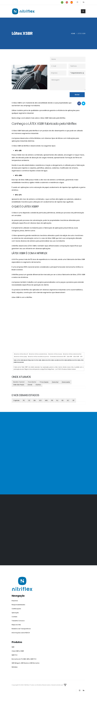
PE (24, 400)
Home (73, 34)
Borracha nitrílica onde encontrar (72, 354)
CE (29, 400)
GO (40, 400)
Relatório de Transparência (22, 628)
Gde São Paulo (18, 385)
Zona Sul (55, 382)
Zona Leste (66, 382)
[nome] (67, 59)
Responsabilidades (18, 604)
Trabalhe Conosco (18, 620)
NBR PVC (15, 654)
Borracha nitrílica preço (20, 356)
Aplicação (15, 612)
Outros (38, 385)
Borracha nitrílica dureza (55, 354)
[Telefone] (76, 66)
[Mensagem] (67, 83)
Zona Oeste (44, 382)
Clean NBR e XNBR (18, 650)
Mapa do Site (16, 624)
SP (73, 400)
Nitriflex (15, 259)
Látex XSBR (76, 356)
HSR (81, 356)
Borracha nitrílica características (38, 354)
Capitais (16, 400)
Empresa (15, 601)
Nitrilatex (15, 665)
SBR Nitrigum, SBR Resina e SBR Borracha (26, 662)
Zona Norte (32, 382)
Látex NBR (69, 356)
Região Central (18, 382)
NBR (13, 646)
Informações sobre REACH (21, 632)
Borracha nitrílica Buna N (21, 354)
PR (52, 400)
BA (35, 400)
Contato (15, 616)
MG (46, 400)
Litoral (30, 385)
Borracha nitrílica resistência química (38, 356)
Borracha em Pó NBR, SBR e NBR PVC (25, 658)
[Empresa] (57, 73)
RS (62, 400)
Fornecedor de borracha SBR (58, 356)
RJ (57, 400)
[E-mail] (58, 66)
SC (68, 400)
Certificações (17, 608)
